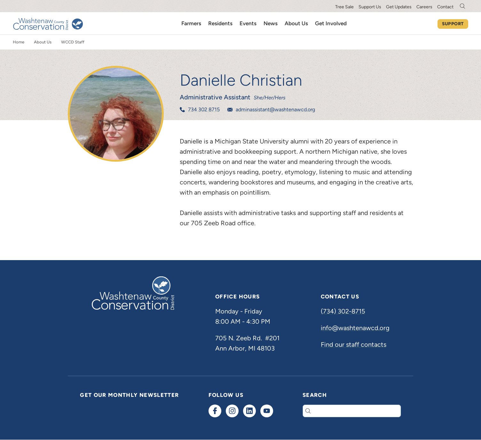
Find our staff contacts (353, 344)
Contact (445, 7)
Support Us (370, 7)
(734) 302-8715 (343, 311)
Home (18, 42)
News (271, 23)
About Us (296, 23)
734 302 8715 (204, 109)
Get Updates (399, 7)
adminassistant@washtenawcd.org (275, 109)
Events (248, 23)
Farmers (191, 23)
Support (453, 24)
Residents (220, 23)
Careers (424, 7)
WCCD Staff (72, 42)
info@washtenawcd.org (355, 328)
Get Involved (331, 23)
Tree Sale (344, 7)
